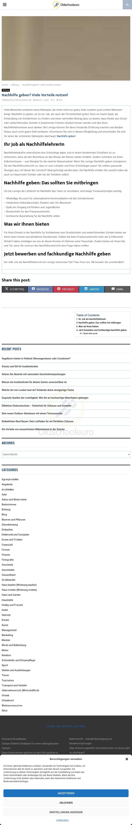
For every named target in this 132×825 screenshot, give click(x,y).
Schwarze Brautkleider (14, 739)
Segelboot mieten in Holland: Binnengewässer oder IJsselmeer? (36, 358)
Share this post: (90, 333)
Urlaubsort (8, 700)
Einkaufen (7, 529)
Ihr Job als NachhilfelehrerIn (92, 319)
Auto (4, 494)
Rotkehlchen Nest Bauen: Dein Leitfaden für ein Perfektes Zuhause (38, 421)
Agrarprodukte (10, 479)
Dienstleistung (10, 524)
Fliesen (6, 554)
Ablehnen (66, 802)
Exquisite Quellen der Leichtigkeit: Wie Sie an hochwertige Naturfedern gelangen (45, 397)
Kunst (5, 625)
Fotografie (8, 559)
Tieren (5, 675)
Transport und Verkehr (14, 685)
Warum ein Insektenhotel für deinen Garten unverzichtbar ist (34, 382)
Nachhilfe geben (66, 136)
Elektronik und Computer (15, 534)
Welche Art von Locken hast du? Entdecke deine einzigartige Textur (38, 390)
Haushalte (7, 600)
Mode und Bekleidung (14, 645)
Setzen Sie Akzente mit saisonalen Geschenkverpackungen (33, 374)
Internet (6, 615)
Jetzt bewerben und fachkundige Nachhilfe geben (103, 330)
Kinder (5, 620)
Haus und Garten (11, 594)
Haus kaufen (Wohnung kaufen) (19, 585)
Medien (6, 640)
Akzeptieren (66, 793)
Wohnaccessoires (12, 705)
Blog (4, 514)
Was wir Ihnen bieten (88, 326)
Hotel (5, 610)
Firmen (6, 549)
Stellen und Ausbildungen (16, 670)
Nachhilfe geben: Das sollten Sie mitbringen (100, 322)
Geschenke (8, 570)
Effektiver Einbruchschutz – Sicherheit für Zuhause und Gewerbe (36, 405)
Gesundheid (8, 575)
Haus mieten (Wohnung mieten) (19, 589)
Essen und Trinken (12, 539)
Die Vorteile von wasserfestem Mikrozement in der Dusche (33, 429)
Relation (6, 655)
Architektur (8, 489)
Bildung (6, 90)
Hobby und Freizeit (12, 605)
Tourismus (8, 680)
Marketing (7, 635)
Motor (5, 650)
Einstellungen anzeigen (66, 812)
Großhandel (8, 580)
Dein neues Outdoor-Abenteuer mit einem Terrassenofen (32, 413)
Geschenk (7, 564)
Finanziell (7, 544)
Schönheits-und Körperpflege (18, 660)
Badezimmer (9, 504)
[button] (127, 759)
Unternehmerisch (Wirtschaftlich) (20, 690)
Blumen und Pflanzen (13, 519)
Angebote (7, 484)
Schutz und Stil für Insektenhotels (20, 366)
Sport (5, 665)
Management (9, 630)
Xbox (4, 710)
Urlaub (5, 695)
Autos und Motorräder (14, 499)
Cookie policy (62, 820)
